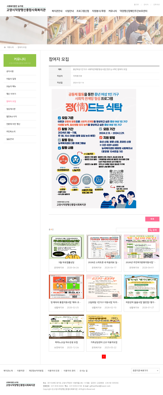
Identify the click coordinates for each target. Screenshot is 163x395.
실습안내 (10, 139)
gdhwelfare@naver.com (100, 386)
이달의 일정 (11, 79)
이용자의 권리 (69, 371)
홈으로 (136, 5)
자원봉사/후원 (99, 11)
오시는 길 (84, 371)
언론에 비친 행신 (13, 124)
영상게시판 (11, 109)
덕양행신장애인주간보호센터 (133, 11)
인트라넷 (156, 5)
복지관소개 (8, 371)
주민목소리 (11, 131)
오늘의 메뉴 (11, 86)
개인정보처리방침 (36, 371)
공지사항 (10, 71)
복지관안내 (57, 11)
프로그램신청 (82, 11)
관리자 (146, 5)
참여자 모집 (11, 101)
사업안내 (69, 11)
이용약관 (20, 371)
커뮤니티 (112, 11)
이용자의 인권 (53, 371)
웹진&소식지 (11, 116)
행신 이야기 (11, 94)
